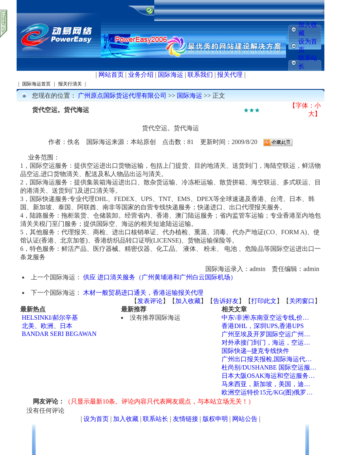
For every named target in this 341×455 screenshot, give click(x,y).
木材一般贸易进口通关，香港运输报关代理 (143, 292)
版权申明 (215, 418)
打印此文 (264, 301)
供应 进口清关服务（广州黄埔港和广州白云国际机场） (160, 277)
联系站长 (155, 418)
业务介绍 (140, 74)
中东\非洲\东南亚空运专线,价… (265, 317)
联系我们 (200, 74)
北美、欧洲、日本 (47, 325)
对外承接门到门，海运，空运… (266, 342)
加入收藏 (188, 301)
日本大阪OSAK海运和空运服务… (268, 375)
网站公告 (245, 418)
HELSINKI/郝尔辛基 (50, 317)
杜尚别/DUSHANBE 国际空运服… (269, 367)
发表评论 (150, 301)
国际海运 (170, 74)
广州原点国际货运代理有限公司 (122, 95)
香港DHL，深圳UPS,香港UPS (263, 325)
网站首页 (111, 74)
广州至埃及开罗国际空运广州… (266, 334)
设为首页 (96, 418)
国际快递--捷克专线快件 (255, 350)
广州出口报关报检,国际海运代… (267, 359)
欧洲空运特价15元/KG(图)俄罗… (267, 392)
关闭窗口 (301, 301)
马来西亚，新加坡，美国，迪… (266, 384)
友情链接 (185, 418)
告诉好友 (226, 301)
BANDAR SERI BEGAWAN (59, 333)
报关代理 (229, 74)
